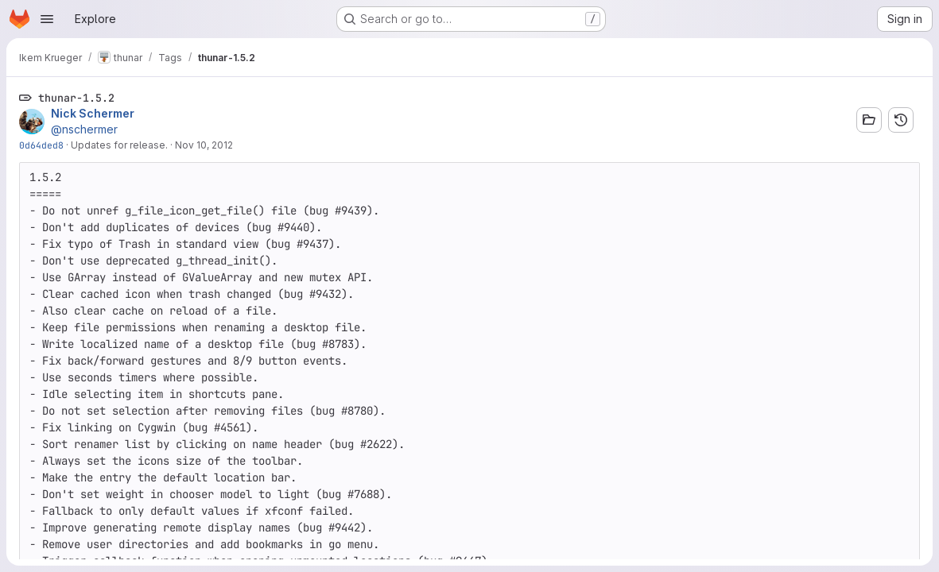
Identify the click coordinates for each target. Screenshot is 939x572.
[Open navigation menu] (47, 19)
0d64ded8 (41, 145)
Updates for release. (119, 145)
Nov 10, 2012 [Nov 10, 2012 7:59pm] (204, 145)
